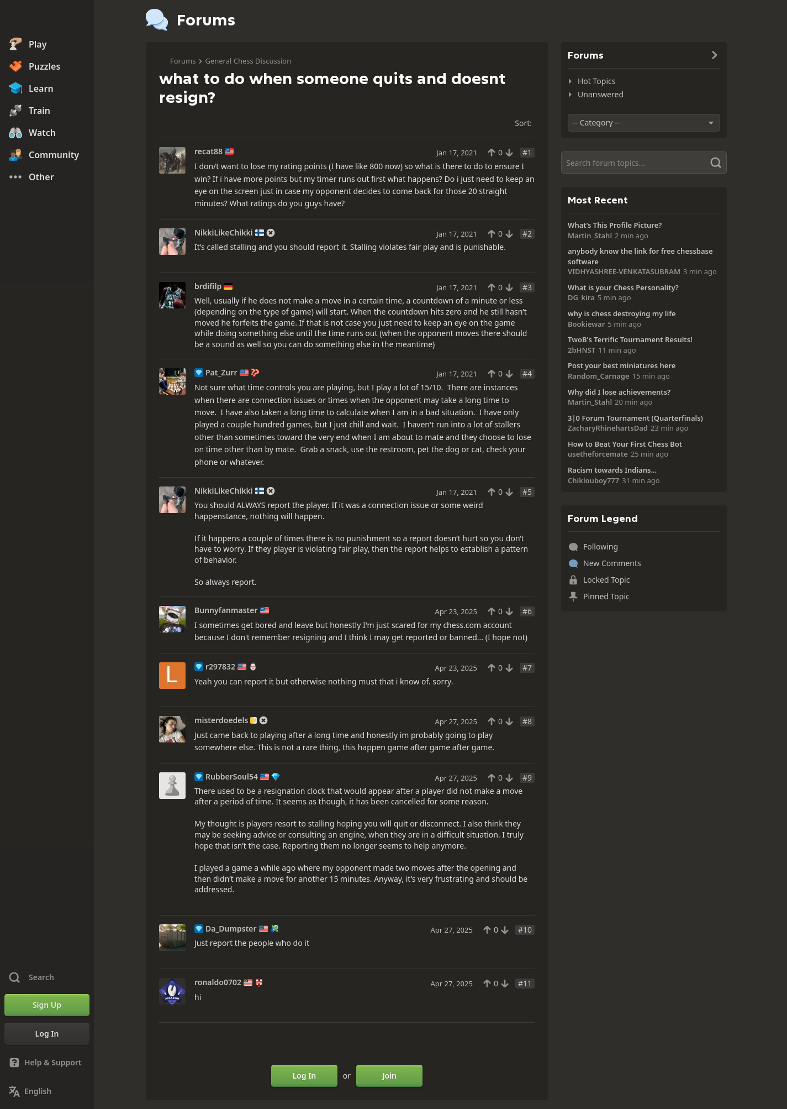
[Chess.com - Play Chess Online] (46, 18)
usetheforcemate (598, 454)
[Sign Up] (46, 1005)
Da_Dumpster (231, 928)
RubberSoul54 (231, 776)
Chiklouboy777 (593, 480)
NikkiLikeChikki (223, 232)
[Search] (644, 162)
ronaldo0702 (217, 982)
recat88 (208, 151)
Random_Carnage (599, 376)
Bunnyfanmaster (226, 610)
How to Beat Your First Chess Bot (625, 444)
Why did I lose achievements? (619, 392)
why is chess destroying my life (622, 313)
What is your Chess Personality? (623, 287)
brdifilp (207, 286)
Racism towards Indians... (612, 470)
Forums (183, 61)
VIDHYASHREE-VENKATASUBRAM (624, 271)
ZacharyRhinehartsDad (608, 428)
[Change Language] (46, 1091)
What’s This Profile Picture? (615, 225)
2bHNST (581, 350)
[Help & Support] (46, 1063)
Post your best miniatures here (621, 365)
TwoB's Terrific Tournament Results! (630, 339)
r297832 (220, 666)
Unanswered (601, 94)
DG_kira (581, 297)
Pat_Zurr (221, 372)
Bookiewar (586, 324)
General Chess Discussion (248, 61)
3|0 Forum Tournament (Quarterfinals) (635, 418)
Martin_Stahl (590, 235)
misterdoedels (221, 720)
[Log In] (46, 1034)
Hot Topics (596, 81)
